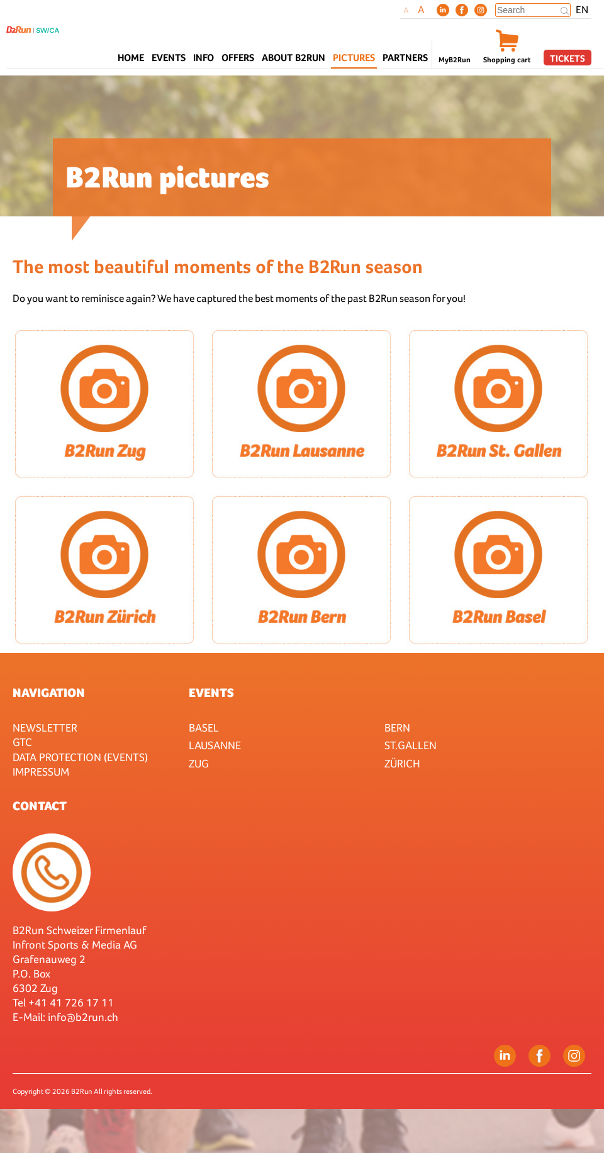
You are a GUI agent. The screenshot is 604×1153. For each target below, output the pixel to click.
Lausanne (215, 745)
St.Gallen (410, 745)
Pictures (354, 58)
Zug (199, 763)
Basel (204, 727)
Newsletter (45, 727)
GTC (22, 742)
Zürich (402, 763)
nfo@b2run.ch (84, 1016)
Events (211, 692)
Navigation (49, 692)
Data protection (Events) (80, 757)
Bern (397, 727)
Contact (40, 805)
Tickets (567, 58)
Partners (405, 58)
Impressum (41, 771)
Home (131, 58)
